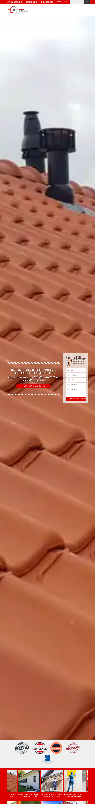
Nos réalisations (33, 386)
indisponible (13, 2)
